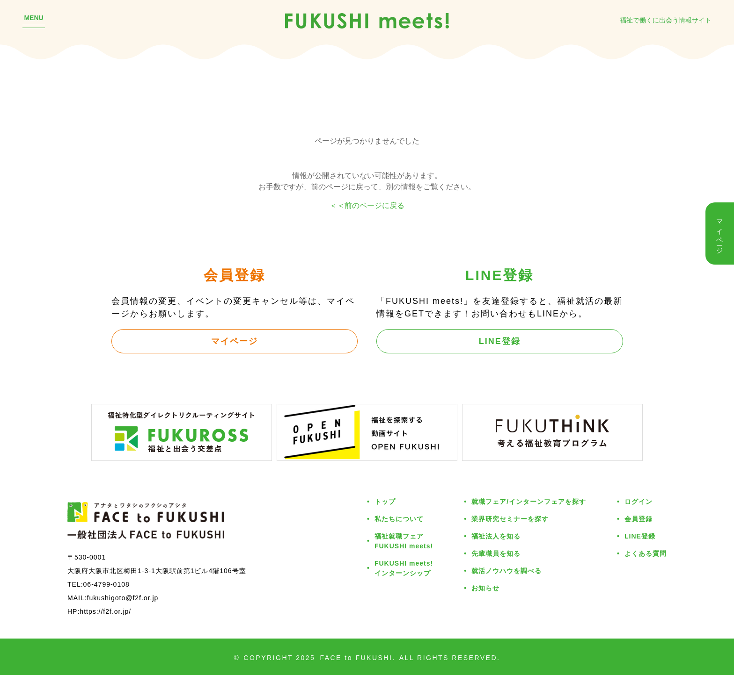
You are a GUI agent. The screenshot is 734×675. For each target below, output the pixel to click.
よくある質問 (645, 553)
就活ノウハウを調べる (506, 570)
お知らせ (485, 588)
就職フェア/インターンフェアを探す (528, 501)
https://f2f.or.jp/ (105, 611)
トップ (385, 501)
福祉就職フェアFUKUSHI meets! (403, 541)
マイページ (234, 341)
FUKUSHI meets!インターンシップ (403, 568)
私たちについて (399, 519)
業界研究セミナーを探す (510, 519)
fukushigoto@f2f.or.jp (123, 598)
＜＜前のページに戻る (367, 205)
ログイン (638, 501)
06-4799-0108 (106, 584)
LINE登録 (500, 341)
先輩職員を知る (496, 553)
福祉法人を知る (496, 536)
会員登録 (638, 519)
